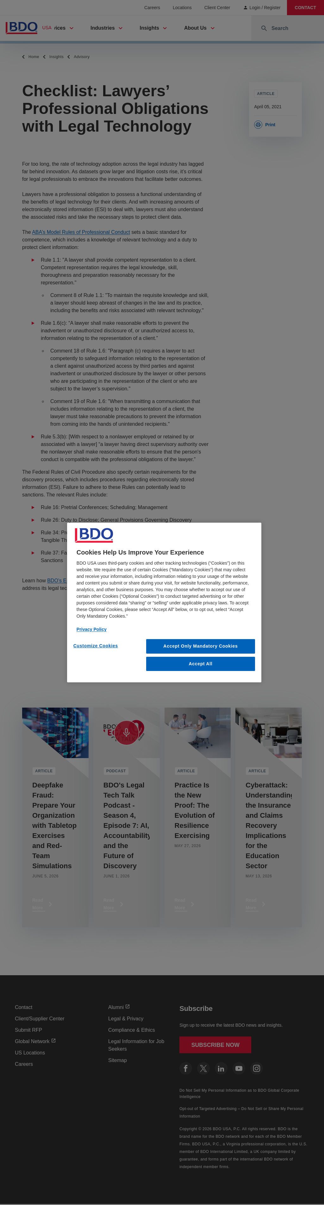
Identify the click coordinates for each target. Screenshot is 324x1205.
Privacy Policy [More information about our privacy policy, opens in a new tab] (92, 629)
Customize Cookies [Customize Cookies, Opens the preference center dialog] (95, 645)
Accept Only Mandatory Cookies (200, 646)
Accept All (200, 663)
